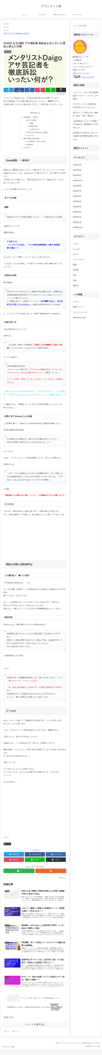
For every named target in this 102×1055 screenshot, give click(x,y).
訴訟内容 (29, 146)
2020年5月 (77, 201)
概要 (31, 124)
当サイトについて (56, 1049)
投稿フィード (78, 307)
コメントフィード (80, 312)
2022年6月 (77, 175)
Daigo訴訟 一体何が (30, 117)
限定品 (75, 286)
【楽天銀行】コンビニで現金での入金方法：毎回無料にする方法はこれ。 (85, 124)
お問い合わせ (84, 1049)
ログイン (76, 302)
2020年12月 (77, 181)
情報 (74, 265)
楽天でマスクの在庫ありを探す (16, 33)
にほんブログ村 (83, 77)
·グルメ (76, 244)
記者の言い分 (35, 130)
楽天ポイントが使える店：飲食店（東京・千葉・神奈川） (85, 114)
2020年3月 (77, 212)
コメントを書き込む (35, 1030)
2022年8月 (77, 170)
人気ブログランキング (81, 73)
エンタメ (7, 846)
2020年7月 (77, 191)
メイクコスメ (78, 259)
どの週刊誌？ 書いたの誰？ (36, 143)
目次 (32, 113)
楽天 (74, 275)
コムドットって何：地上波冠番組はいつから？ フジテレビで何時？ (85, 95)
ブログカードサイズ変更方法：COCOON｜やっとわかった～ (85, 105)
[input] (86, 26)
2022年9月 (77, 165)
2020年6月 (77, 196)
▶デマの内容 (31, 120)
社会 (74, 280)
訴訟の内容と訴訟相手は (31, 140)
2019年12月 (77, 228)
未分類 (75, 270)
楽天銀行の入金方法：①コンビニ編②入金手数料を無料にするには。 (85, 136)
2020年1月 (77, 222)
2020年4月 (77, 207)
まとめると (30, 137)
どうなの (26, 149)
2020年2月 (77, 217)
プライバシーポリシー (71, 1049)
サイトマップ (95, 1049)
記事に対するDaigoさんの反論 (37, 133)
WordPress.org (79, 317)
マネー (75, 254)
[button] (98, 26)
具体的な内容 (33, 127)
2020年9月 (77, 186)
